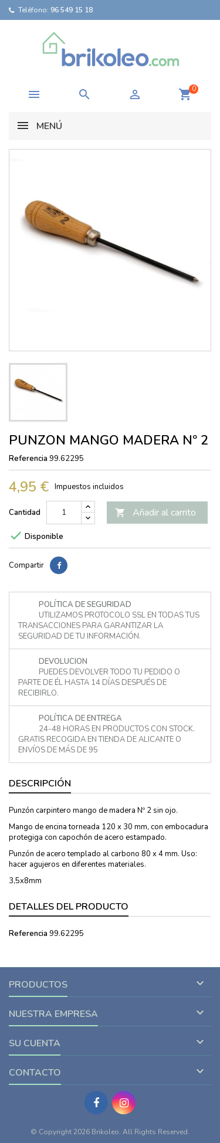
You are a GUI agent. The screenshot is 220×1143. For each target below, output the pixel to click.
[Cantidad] (64, 512)
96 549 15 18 (71, 10)
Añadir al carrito (155, 512)
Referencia (28, 458)
